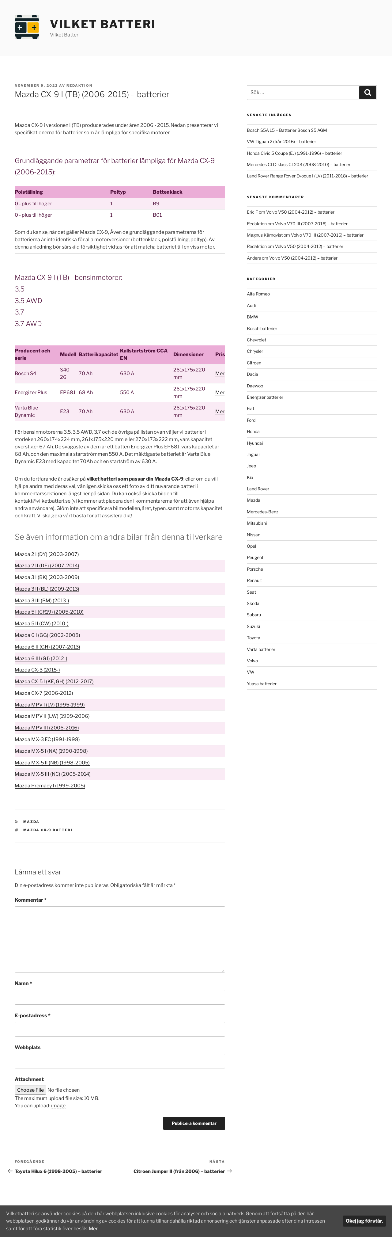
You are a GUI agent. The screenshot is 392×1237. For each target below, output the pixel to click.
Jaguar (253, 454)
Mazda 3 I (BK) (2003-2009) (47, 577)
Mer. (95, 1228)
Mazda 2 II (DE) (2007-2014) (47, 566)
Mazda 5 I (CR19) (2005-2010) (49, 612)
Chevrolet (256, 339)
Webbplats (28, 1047)
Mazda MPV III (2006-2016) (47, 728)
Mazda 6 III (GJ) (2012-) (41, 658)
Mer (219, 373)
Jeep (251, 465)
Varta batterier (261, 649)
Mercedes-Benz (262, 511)
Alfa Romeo (258, 293)
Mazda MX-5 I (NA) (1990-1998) (51, 751)
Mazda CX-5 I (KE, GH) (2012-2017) (54, 681)
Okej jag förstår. (364, 1221)
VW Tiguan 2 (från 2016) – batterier (281, 141)
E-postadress (33, 1015)
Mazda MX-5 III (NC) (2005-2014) (53, 774)
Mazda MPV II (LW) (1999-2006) (52, 716)
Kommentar (31, 900)
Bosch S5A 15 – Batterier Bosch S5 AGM (287, 130)
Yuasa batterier (262, 683)
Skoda (253, 603)
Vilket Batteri (103, 24)
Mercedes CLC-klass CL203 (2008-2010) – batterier (298, 164)
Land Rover (258, 488)
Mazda (31, 822)
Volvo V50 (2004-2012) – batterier (300, 212)
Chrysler (255, 351)
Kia (250, 477)
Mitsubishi (257, 523)
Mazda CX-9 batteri (48, 830)
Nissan (253, 534)
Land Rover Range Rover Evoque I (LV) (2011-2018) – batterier (307, 175)
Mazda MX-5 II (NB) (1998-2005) (52, 763)
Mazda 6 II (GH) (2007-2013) (47, 647)
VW (250, 672)
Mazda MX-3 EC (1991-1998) (47, 739)
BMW (252, 316)
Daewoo (255, 385)
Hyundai (255, 443)
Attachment (29, 1079)
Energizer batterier (265, 397)
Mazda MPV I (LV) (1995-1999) (50, 705)
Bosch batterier (262, 328)
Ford (251, 420)
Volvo (252, 660)
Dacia (252, 374)
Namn (23, 983)
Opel (251, 546)
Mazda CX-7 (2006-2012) (44, 693)
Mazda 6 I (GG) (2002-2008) (47, 635)
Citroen (254, 362)
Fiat (250, 408)
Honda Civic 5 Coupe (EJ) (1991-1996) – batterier (294, 153)
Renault (254, 580)
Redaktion (79, 85)
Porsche (255, 569)
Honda (253, 431)
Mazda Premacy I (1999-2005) (50, 786)
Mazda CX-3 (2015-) (37, 670)
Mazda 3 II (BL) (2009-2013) (47, 589)
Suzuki (253, 626)
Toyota (253, 637)
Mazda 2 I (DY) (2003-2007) (47, 554)
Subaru (254, 614)
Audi (251, 305)
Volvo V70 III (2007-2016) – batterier (311, 223)
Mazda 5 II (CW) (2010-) (42, 623)
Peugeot (255, 557)
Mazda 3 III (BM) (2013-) (42, 600)
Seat (251, 592)
